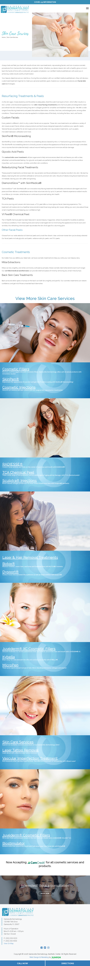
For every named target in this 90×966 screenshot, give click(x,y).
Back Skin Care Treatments (17, 275)
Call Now (22, 963)
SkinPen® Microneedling (16, 136)
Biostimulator (13, 843)
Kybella (8, 657)
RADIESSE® (12, 464)
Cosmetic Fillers (15, 369)
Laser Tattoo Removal (20, 750)
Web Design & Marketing (39, 957)
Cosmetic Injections (19, 387)
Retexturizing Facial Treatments (20, 167)
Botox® (8, 564)
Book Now (45, 893)
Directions (68, 963)
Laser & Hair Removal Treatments (30, 557)
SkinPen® (10, 379)
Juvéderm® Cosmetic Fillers (26, 835)
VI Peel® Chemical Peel (15, 214)
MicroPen (10, 665)
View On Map (9, 943)
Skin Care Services (17, 742)
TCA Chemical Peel (18, 472)
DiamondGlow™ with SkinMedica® (21, 182)
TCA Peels (8, 198)
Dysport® (10, 572)
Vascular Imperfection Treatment (30, 758)
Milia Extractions (11, 262)
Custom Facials (10, 117)
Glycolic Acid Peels (13, 151)
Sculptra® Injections (19, 480)
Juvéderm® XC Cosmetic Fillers (28, 649)
